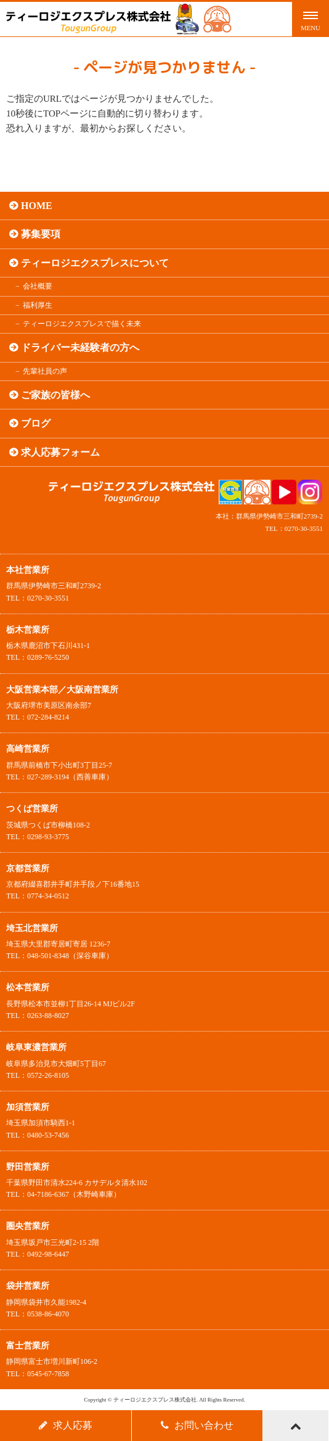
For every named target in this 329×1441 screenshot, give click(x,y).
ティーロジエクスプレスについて (95, 263)
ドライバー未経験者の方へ (80, 347)
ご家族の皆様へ (55, 395)
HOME (36, 205)
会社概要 (37, 286)
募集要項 (40, 234)
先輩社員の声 (45, 371)
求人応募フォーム (60, 452)
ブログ (36, 423)
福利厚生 (37, 305)
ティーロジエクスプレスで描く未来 (82, 323)
